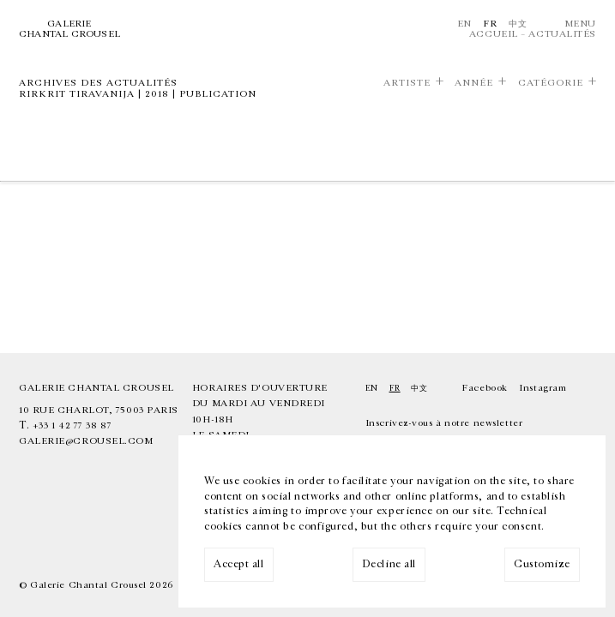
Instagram (542, 387)
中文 (518, 23)
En (464, 23)
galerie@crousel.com (86, 440)
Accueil (493, 33)
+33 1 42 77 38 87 (72, 425)
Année (474, 82)
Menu (580, 23)
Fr (490, 23)
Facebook (484, 387)
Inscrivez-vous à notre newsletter (443, 422)
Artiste (407, 82)
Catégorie (550, 82)
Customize (542, 564)
